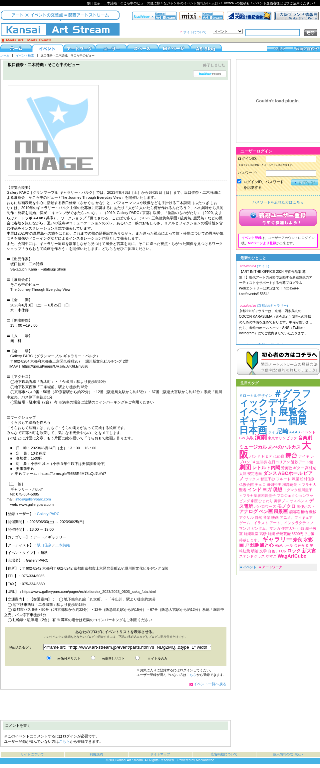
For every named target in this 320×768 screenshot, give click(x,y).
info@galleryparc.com (33, 499)
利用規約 (96, 754)
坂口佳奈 (44, 545)
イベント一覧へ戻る (209, 684)
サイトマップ (160, 754)
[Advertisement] (115, 705)
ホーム (4, 55)
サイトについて (194, 32)
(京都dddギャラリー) (272, 305)
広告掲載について (224, 754)
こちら (191, 675)
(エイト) (263, 266)
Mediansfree (205, 760)
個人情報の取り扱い (288, 754)
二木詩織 (62, 545)
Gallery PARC (48, 514)
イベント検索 (25, 55)
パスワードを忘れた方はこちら (278, 202)
